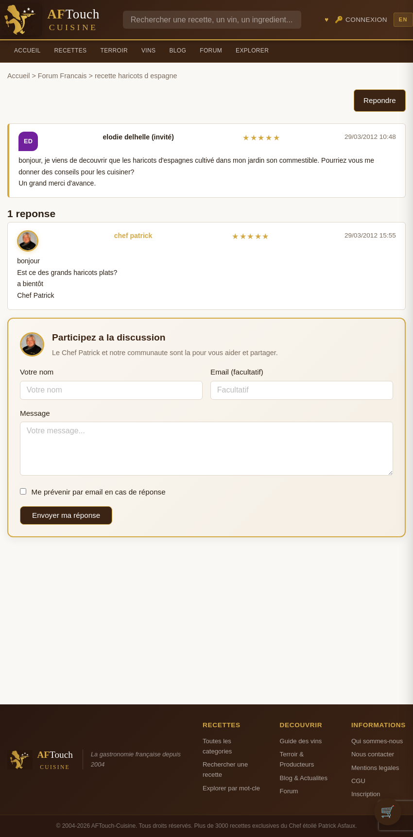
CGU (358, 781)
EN (403, 19)
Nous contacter (372, 754)
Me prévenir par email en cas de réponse (93, 492)
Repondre (379, 100)
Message (35, 413)
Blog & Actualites (303, 778)
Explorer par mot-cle (231, 788)
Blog (177, 50)
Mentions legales (375, 767)
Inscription (365, 794)
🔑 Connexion (361, 19)
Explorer (252, 50)
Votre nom (36, 372)
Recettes (70, 50)
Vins (148, 50)
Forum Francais (62, 76)
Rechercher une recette (225, 769)
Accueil (27, 50)
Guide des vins (301, 741)
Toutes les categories (217, 746)
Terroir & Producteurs (297, 759)
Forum (211, 50)
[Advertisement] (206, 621)
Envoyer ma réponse (66, 515)
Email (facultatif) (236, 372)
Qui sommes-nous (377, 741)
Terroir (114, 50)
